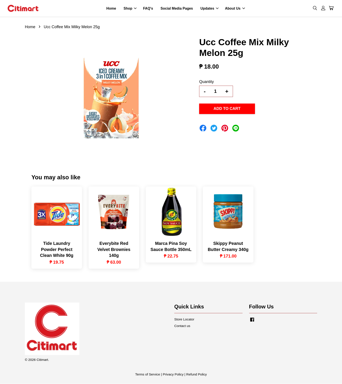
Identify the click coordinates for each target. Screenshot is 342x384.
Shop (130, 8)
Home (111, 8)
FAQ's (148, 8)
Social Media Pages (177, 8)
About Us (235, 8)
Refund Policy (196, 374)
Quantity (206, 82)
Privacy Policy (173, 374)
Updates (209, 8)
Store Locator (184, 319)
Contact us (182, 326)
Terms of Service (147, 374)
